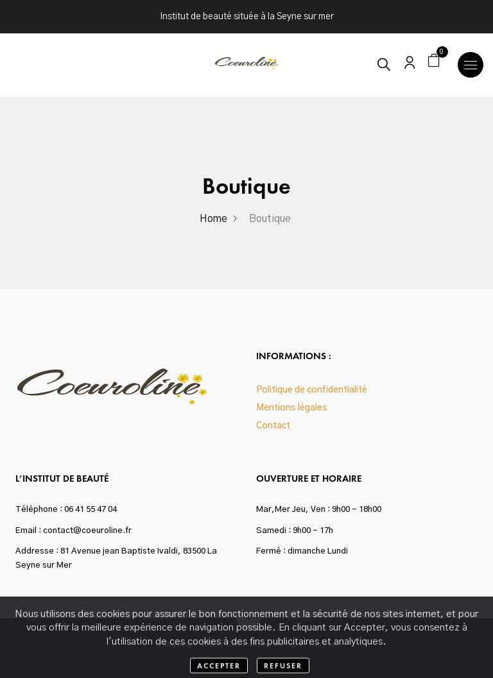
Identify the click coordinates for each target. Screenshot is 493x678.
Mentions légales (291, 407)
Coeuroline (246, 643)
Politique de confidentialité (311, 390)
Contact (273, 425)
